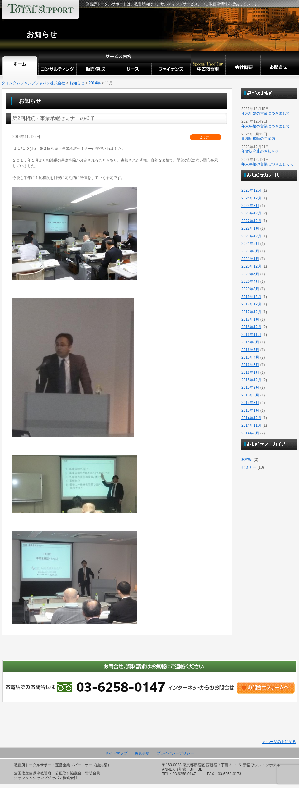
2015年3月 (250, 403)
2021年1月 (250, 259)
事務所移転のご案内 (258, 138)
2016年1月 (250, 372)
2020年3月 (250, 289)
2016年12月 (251, 327)
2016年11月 (251, 334)
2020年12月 (251, 266)
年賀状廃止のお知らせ (260, 151)
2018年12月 (251, 304)
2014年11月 (251, 425)
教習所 (247, 459)
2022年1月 (250, 228)
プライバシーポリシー (175, 753)
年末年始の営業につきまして (265, 113)
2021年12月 (251, 236)
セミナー (248, 467)
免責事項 (142, 753)
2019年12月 (251, 297)
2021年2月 (250, 251)
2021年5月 (250, 243)
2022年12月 (251, 221)
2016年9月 (250, 342)
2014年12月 (251, 418)
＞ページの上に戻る (279, 742)
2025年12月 (251, 190)
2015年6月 (250, 395)
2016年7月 (250, 350)
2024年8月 (250, 206)
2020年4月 (250, 281)
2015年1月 (250, 410)
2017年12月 (251, 312)
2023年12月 (251, 213)
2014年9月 (250, 433)
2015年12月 (251, 380)
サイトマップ (116, 753)
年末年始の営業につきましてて (267, 164)
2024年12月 (251, 198)
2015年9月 (250, 387)
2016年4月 (250, 357)
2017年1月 (250, 319)
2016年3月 (250, 365)
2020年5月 (250, 274)
